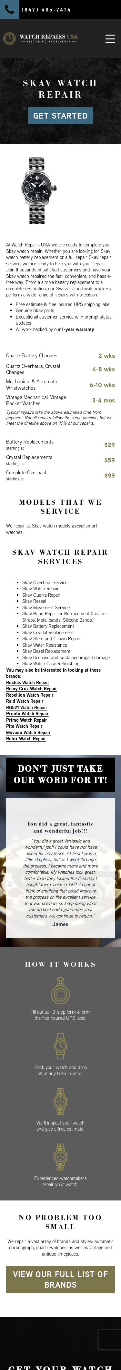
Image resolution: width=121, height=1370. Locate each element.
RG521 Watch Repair (26, 707)
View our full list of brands (60, 1279)
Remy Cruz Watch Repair (31, 688)
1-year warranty (78, 329)
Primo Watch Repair (26, 720)
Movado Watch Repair (28, 732)
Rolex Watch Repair (26, 738)
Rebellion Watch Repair (30, 695)
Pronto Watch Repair (27, 713)
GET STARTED (60, 115)
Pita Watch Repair (24, 726)
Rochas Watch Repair (27, 682)
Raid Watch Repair (25, 701)
